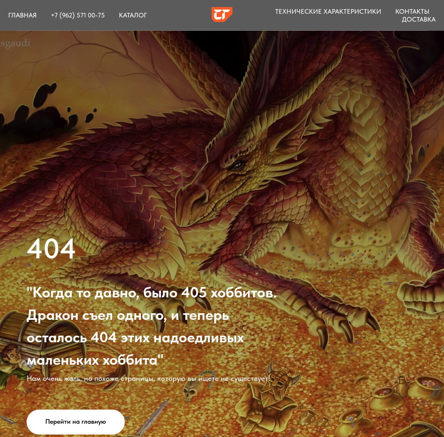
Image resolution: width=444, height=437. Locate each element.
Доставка (419, 19)
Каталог (133, 15)
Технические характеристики (328, 11)
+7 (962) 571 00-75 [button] (78, 15)
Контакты (412, 11)
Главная (22, 15)
